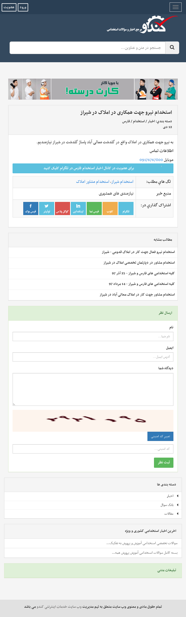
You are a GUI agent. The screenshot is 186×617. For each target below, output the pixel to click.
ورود (23, 7)
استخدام (139, 121)
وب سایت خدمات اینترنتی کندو (59, 607)
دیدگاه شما (165, 368)
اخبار (151, 121)
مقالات (171, 514)
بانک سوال (170, 505)
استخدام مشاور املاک (92, 181)
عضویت (9, 7)
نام (171, 327)
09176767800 (151, 159)
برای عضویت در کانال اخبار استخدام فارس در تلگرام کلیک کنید (106, 168)
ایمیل (169, 348)
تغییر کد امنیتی (160, 436)
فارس (126, 121)
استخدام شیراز (122, 181)
